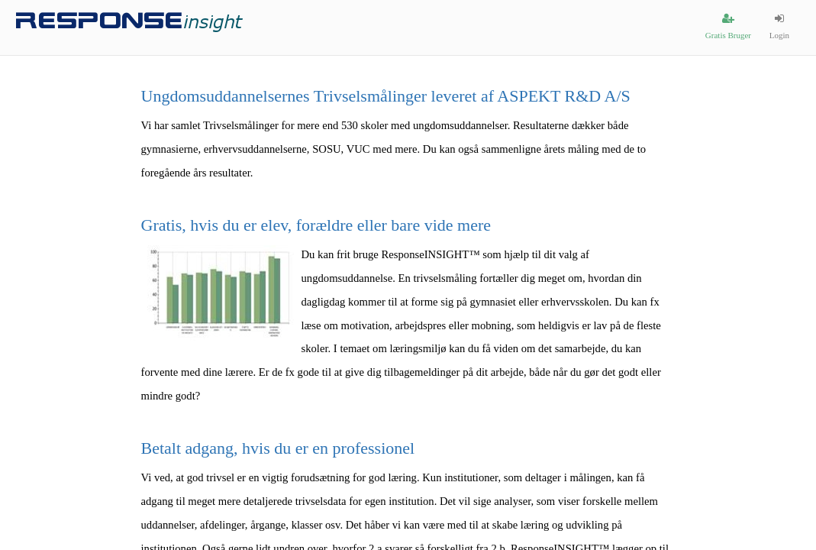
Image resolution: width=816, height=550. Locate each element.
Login (779, 26)
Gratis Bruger (728, 26)
